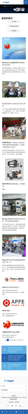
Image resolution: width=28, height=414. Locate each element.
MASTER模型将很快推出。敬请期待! (13, 185)
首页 (5, 6)
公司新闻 (14, 21)
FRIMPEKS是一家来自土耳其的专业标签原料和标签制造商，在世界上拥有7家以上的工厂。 (13, 145)
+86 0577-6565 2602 (13, 360)
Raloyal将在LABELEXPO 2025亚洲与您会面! (13, 64)
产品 (3, 386)
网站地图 (11, 402)
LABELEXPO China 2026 (10, 332)
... (17, 340)
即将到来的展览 (14, 26)
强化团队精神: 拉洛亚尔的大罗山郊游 (14, 105)
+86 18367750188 (19, 356)
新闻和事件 (10, 6)
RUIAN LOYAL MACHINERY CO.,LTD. (13, 397)
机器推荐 (14, 30)
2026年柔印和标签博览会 (10, 287)
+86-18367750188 (16, 358)
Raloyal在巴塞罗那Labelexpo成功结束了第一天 (13, 261)
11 (20, 340)
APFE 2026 (6, 311)
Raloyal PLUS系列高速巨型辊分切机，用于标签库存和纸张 (13, 220)
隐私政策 (17, 402)
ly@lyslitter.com (18, 364)
